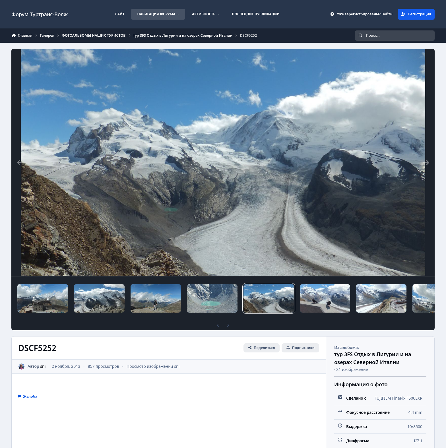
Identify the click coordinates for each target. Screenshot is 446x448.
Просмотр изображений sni (153, 366)
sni (43, 366)
